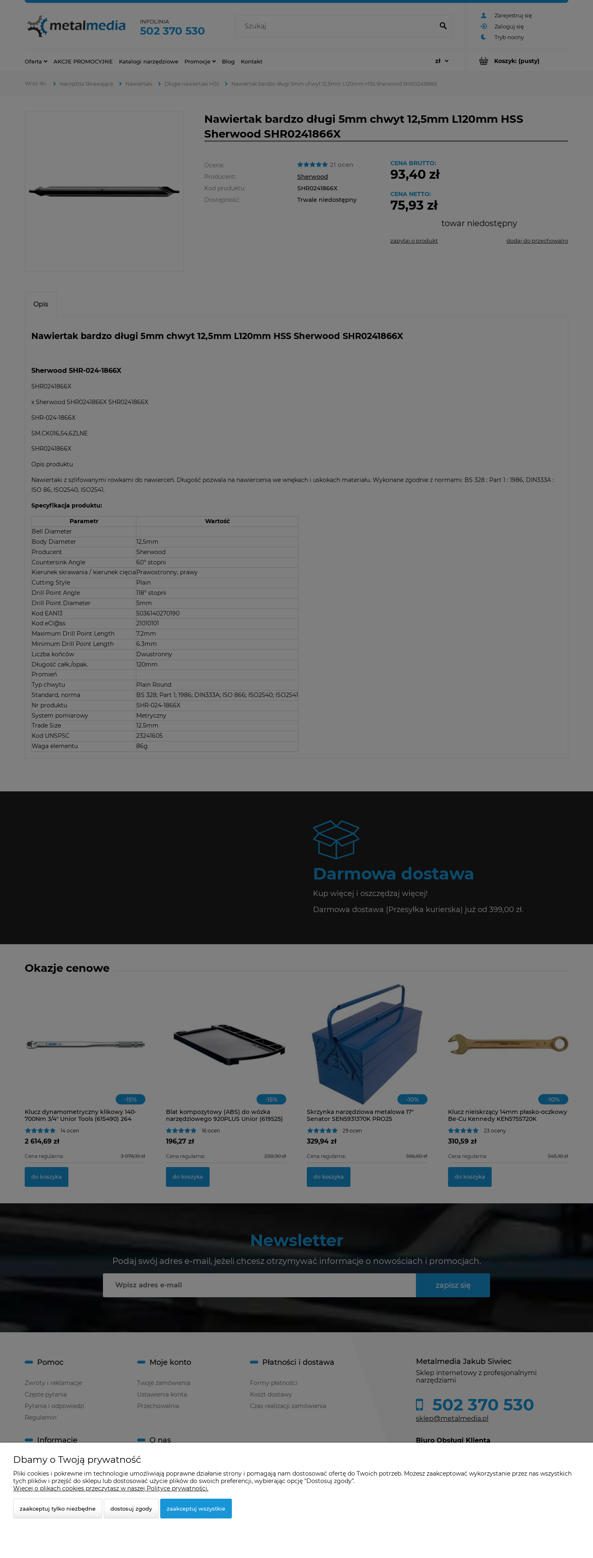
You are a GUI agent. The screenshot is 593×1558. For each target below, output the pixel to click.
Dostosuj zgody (131, 1508)
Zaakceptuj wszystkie (196, 1508)
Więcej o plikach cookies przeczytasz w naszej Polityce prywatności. (110, 1488)
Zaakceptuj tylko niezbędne (58, 1508)
